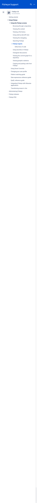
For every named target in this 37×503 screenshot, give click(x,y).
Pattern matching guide (18, 74)
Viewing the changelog (20, 38)
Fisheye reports (17, 44)
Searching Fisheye (18, 41)
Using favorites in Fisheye (20, 50)
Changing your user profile (19, 71)
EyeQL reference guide (17, 80)
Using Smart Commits (17, 68)
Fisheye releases (14, 94)
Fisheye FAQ (12, 97)
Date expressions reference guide (21, 77)
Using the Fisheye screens (19, 23)
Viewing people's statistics (21, 60)
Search (30, 4)
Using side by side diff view (21, 35)
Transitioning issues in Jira (19, 88)
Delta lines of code (20, 47)
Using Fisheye (13, 20)
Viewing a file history (19, 32)
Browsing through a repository (22, 26)
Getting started (13, 17)
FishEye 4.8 (15, 11)
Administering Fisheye (15, 91)
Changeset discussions (20, 52)
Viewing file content (19, 29)
